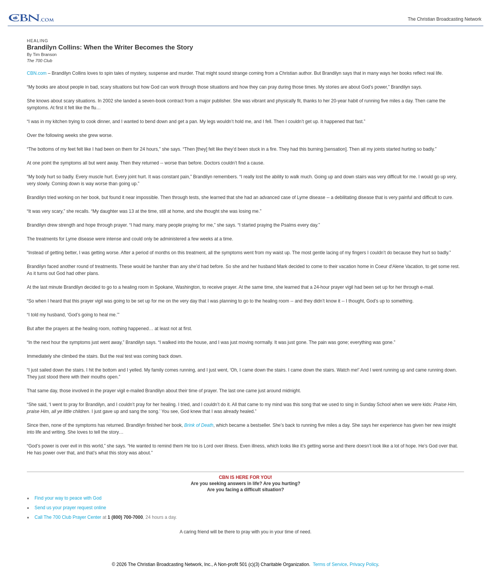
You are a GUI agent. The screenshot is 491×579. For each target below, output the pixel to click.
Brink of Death (198, 425)
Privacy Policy (363, 564)
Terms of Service (330, 564)
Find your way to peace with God (68, 498)
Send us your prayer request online (70, 507)
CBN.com (36, 73)
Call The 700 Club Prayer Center (68, 517)
